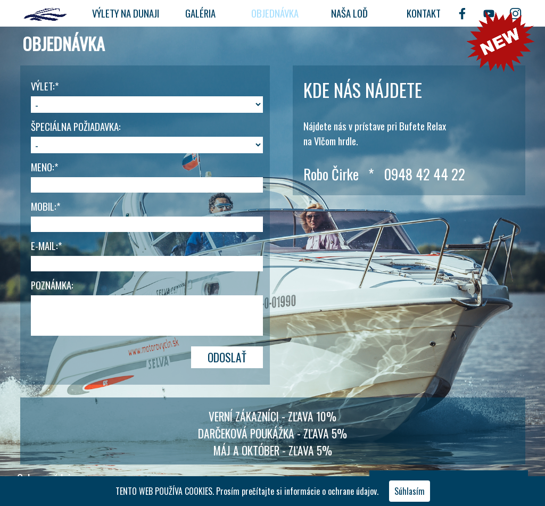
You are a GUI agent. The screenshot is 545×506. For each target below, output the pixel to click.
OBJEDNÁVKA (275, 13)
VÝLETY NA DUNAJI (125, 13)
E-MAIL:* (46, 245)
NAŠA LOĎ (349, 13)
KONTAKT (424, 13)
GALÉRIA (200, 13)
